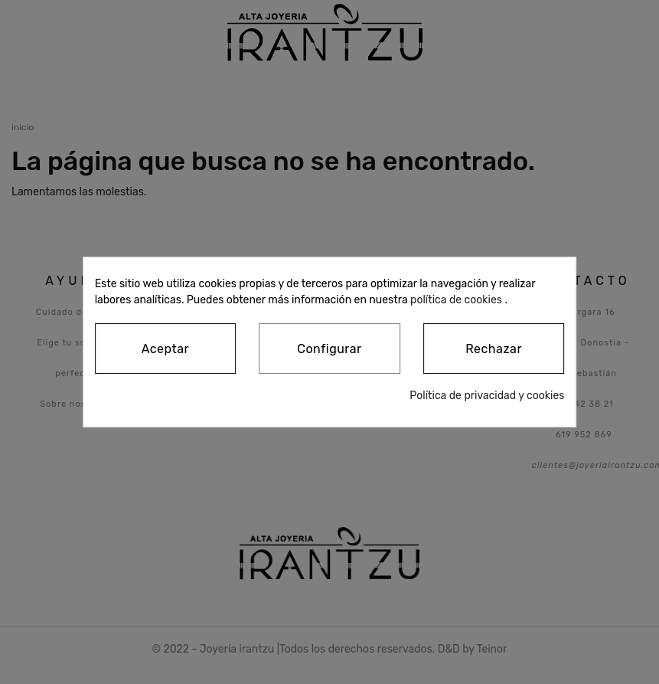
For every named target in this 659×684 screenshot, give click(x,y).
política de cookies (456, 299)
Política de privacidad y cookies (486, 395)
